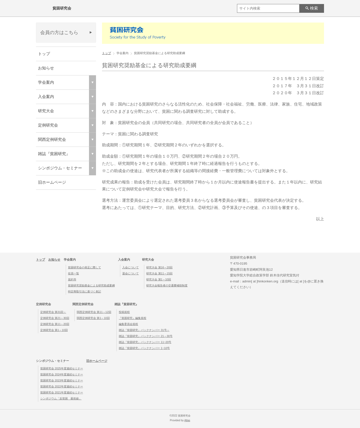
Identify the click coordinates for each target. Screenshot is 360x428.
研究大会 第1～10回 (158, 279)
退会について (130, 273)
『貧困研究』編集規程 (132, 317)
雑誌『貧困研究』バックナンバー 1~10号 (144, 348)
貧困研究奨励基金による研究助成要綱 (91, 285)
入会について (130, 267)
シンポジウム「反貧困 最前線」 (61, 398)
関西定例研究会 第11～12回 (94, 311)
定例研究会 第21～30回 (54, 317)
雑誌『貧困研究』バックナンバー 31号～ (144, 330)
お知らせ (46, 68)
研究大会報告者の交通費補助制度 (167, 285)
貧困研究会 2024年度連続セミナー (61, 374)
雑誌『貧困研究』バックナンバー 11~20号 (145, 342)
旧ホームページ (52, 182)
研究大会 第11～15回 (159, 273)
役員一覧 (73, 273)
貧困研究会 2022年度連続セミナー (61, 386)
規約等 (72, 279)
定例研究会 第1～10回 (54, 330)
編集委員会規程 (128, 324)
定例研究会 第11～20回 (54, 324)
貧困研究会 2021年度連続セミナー (61, 392)
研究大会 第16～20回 (159, 267)
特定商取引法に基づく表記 (84, 291)
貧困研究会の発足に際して (84, 267)
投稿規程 (124, 311)
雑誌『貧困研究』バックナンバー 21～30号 (145, 336)
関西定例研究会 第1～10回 (93, 317)
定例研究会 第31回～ (53, 311)
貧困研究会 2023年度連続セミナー (61, 380)
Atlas (187, 420)
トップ (44, 54)
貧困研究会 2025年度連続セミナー (61, 368)
